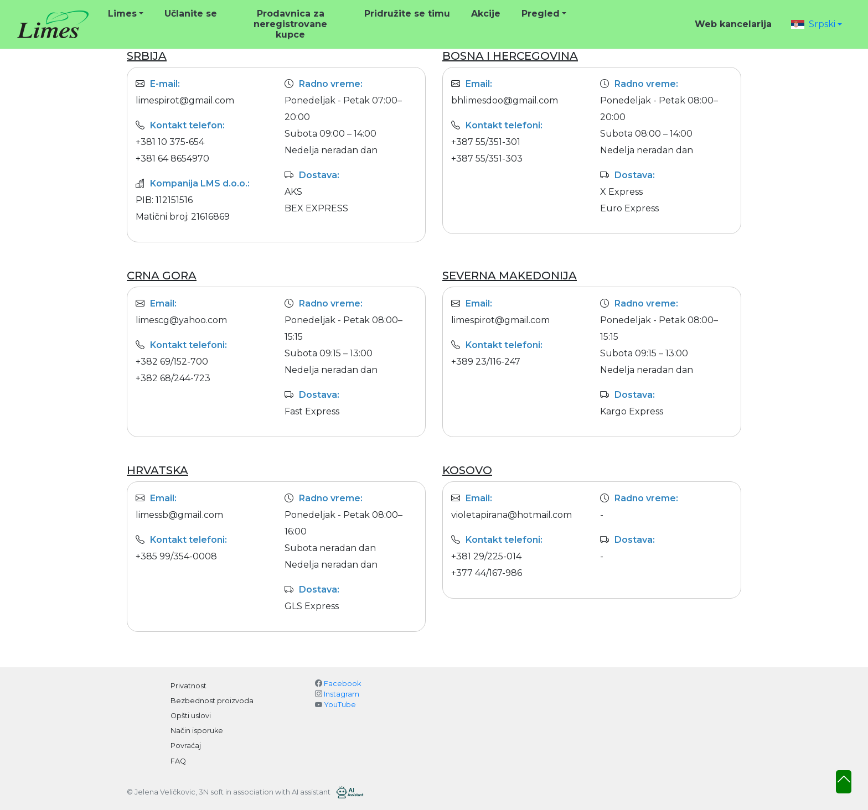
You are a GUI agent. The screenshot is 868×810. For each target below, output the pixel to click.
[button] (816, 24)
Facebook (342, 683)
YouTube (340, 704)
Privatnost (188, 686)
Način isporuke (196, 730)
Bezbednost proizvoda (212, 701)
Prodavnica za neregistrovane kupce (290, 24)
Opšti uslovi (190, 716)
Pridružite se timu (407, 13)
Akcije (485, 13)
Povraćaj (185, 745)
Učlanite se (190, 13)
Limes (122, 13)
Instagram (341, 694)
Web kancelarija (733, 24)
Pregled (540, 13)
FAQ (178, 761)
